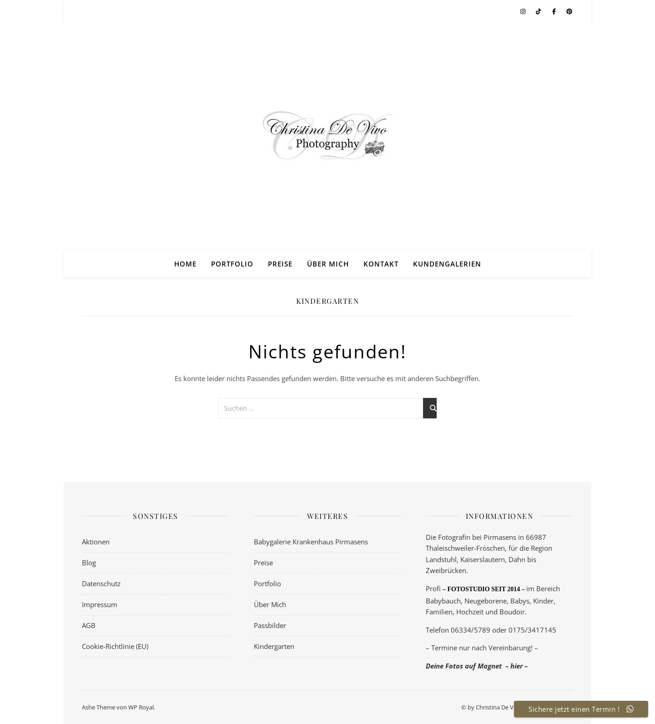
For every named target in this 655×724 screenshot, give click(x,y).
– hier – (516, 665)
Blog (89, 562)
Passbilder (270, 625)
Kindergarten (274, 646)
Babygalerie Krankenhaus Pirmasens (311, 541)
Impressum (99, 604)
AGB (89, 625)
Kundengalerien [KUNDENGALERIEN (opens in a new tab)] (447, 263)
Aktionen (96, 541)
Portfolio (232, 263)
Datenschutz (101, 583)
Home (185, 263)
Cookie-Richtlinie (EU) (115, 646)
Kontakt (380, 263)
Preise (280, 263)
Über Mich (328, 263)
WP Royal (141, 707)
